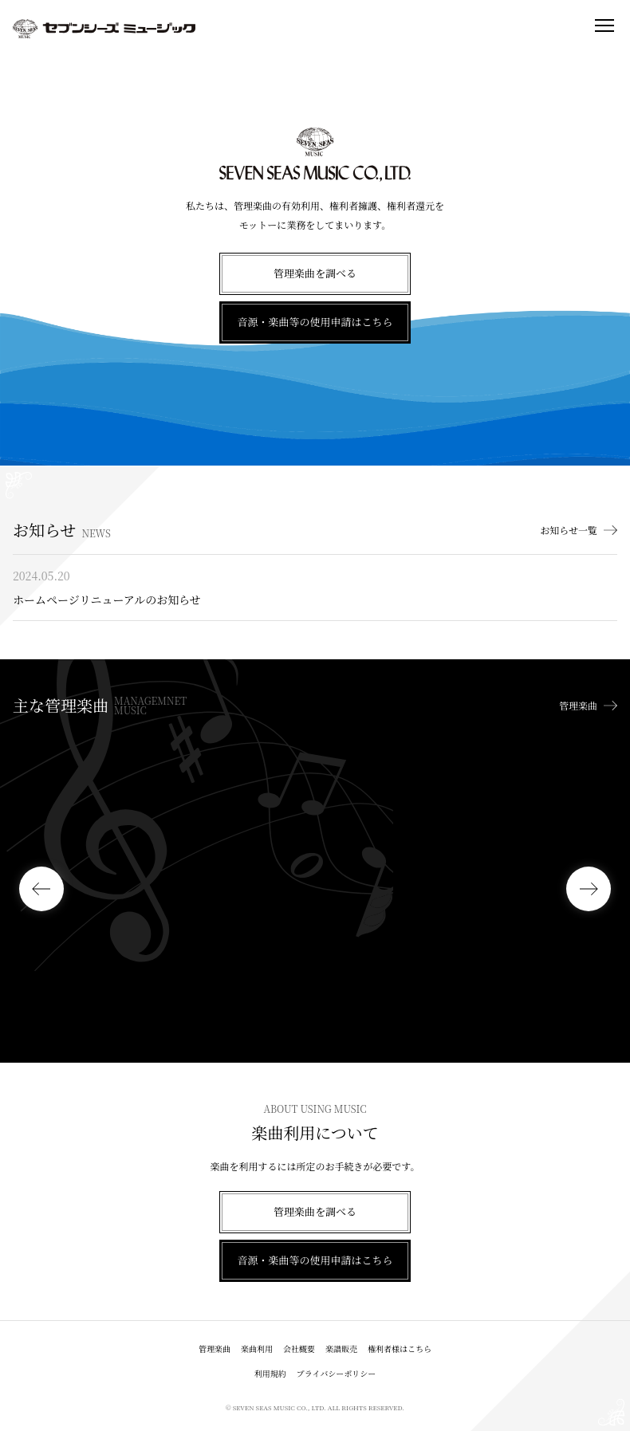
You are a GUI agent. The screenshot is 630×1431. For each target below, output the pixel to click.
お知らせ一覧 (568, 530)
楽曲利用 (257, 1348)
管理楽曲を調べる (315, 273)
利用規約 (270, 1373)
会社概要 (299, 1348)
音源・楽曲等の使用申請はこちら (314, 321)
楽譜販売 (341, 1348)
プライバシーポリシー (336, 1373)
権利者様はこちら (399, 1348)
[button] (41, 889)
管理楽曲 (578, 705)
